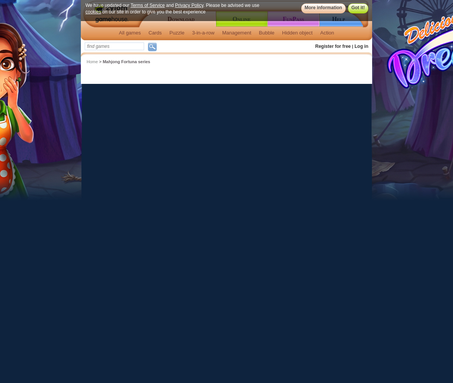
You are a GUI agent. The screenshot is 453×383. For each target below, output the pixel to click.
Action (327, 33)
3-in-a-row (203, 33)
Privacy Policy (189, 5)
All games (130, 33)
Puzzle (176, 33)
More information (323, 7)
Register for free (333, 46)
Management (236, 33)
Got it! (358, 7)
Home (92, 61)
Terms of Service (148, 5)
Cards (155, 33)
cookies (93, 12)
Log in (361, 46)
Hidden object (297, 33)
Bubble (266, 33)
